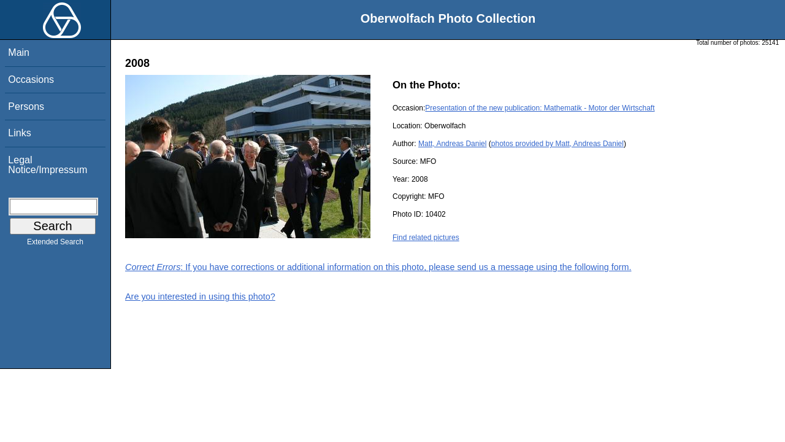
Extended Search (55, 244)
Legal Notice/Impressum (47, 165)
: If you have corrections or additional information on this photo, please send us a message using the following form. (378, 267)
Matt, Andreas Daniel (452, 143)
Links (19, 133)
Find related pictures (425, 237)
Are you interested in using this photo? (200, 296)
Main (18, 52)
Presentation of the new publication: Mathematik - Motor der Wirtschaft (539, 108)
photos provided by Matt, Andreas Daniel (557, 143)
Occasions (31, 79)
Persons (26, 106)
